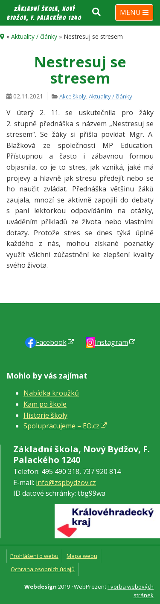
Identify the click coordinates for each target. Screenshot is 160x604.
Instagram (111, 342)
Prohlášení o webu (34, 556)
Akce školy (72, 96)
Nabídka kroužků (51, 393)
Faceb (51, 342)
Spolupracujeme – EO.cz (61, 426)
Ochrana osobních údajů (43, 569)
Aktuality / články (34, 36)
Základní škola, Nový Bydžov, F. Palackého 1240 (44, 13)
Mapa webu (82, 556)
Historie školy (45, 415)
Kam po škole (45, 404)
